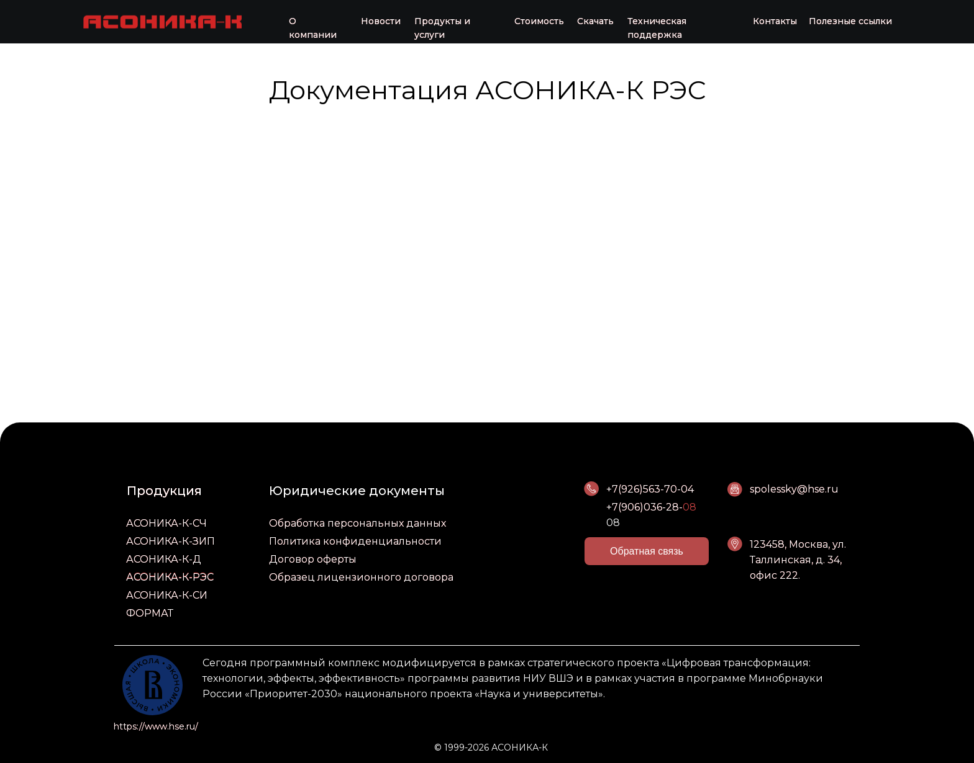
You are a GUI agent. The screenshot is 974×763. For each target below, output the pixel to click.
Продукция (164, 490)
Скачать (595, 21)
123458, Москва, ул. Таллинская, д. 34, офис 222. (798, 559)
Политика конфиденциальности (355, 541)
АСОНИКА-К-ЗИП (170, 541)
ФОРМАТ (149, 613)
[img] (162, 21)
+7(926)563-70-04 (650, 489)
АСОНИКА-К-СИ (166, 595)
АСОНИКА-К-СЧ (166, 523)
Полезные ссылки (850, 21)
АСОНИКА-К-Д (163, 559)
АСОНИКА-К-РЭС (170, 577)
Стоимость (539, 21)
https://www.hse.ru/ (156, 726)
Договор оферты (313, 559)
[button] (647, 551)
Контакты (775, 21)
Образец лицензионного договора (361, 577)
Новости (381, 21)
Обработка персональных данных (357, 523)
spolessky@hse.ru (794, 489)
